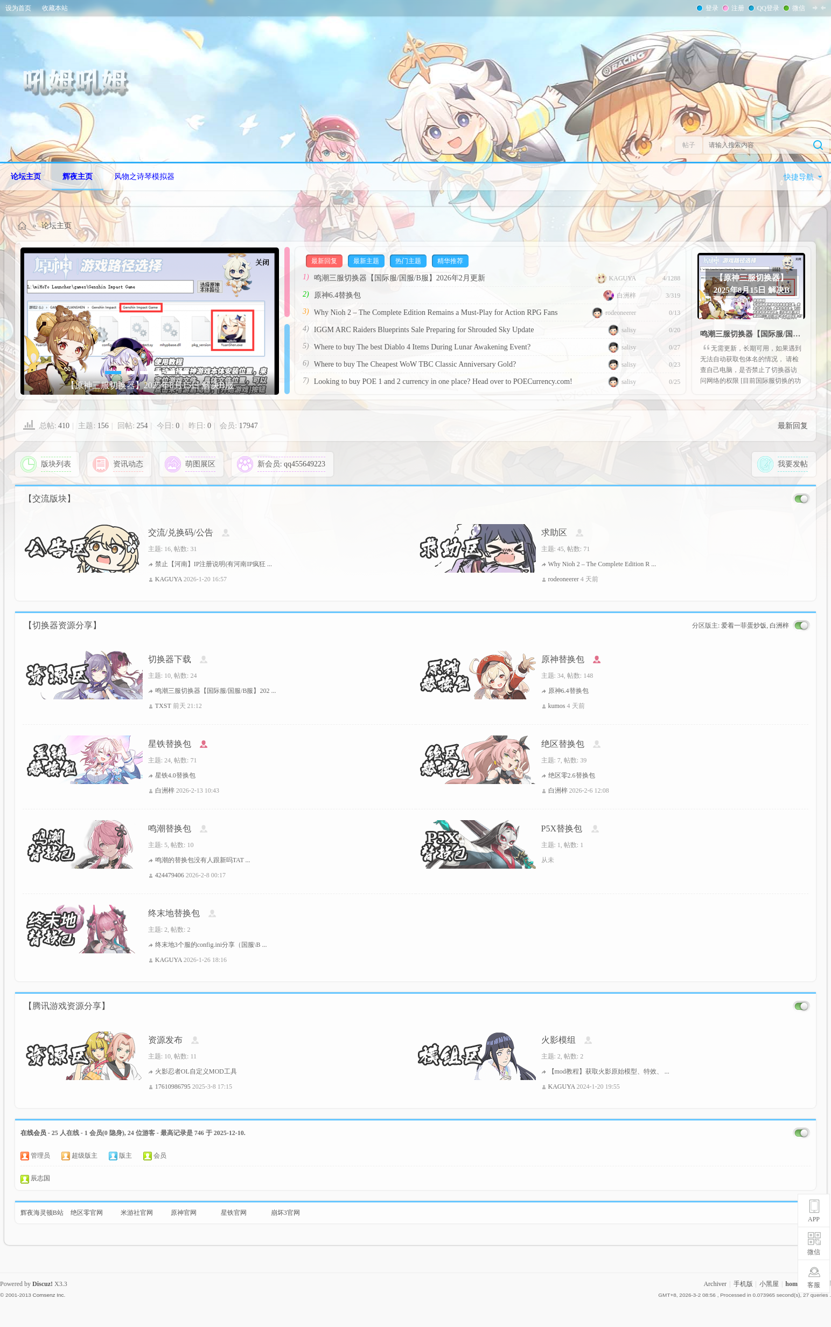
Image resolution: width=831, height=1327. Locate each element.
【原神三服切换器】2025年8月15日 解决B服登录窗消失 (752, 283)
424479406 (169, 875)
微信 (797, 8)
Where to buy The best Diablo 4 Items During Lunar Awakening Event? (422, 347)
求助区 (554, 532)
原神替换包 (562, 659)
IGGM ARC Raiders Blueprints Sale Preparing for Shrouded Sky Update (424, 330)
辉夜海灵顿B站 (42, 1212)
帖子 (688, 145)
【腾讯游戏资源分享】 (67, 1005)
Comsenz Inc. (48, 1295)
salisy (622, 330)
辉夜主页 (77, 177)
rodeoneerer (614, 312)
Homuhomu (22, 225)
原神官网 (184, 1212)
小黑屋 (769, 1284)
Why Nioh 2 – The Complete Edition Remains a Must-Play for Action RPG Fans (436, 312)
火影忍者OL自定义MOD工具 (196, 1071)
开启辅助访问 (828, 7)
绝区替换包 (562, 743)
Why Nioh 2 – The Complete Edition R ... (602, 564)
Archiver (715, 1284)
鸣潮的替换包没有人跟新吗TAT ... (202, 860)
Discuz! (42, 1284)
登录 (710, 8)
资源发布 (165, 1039)
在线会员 (33, 1133)
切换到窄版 (819, 7)
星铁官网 (234, 1212)
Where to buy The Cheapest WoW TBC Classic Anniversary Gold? (415, 364)
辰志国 (40, 1178)
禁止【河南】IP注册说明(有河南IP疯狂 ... (213, 564)
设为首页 (18, 8)
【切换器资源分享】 (62, 625)
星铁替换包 (169, 743)
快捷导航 (799, 177)
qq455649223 (304, 464)
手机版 (743, 1284)
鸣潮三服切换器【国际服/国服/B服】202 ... (215, 691)
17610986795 (173, 1086)
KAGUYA (616, 278)
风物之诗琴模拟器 (144, 177)
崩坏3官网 (285, 1212)
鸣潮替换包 (169, 828)
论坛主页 (26, 177)
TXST (163, 706)
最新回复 (793, 426)
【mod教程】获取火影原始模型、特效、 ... (608, 1071)
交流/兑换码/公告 (180, 532)
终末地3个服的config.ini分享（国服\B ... (211, 944)
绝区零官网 (87, 1212)
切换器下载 (169, 659)
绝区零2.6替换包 (571, 775)
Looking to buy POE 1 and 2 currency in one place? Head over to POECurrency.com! (443, 381)
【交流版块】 (49, 498)
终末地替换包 (174, 913)
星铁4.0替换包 (175, 775)
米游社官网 (137, 1212)
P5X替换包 (561, 828)
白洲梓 (619, 295)
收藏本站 (55, 8)
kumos (556, 706)
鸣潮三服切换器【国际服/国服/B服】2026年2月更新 (399, 278)
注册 (736, 8)
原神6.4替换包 (337, 295)
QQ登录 (767, 8)
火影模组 (558, 1039)
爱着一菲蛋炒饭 (743, 625)
